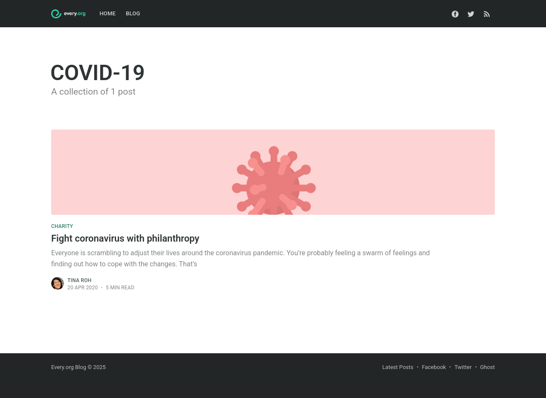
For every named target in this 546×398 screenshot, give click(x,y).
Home (107, 13)
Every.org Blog (68, 367)
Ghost (487, 367)
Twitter (462, 367)
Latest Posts (397, 367)
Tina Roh (79, 280)
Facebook (434, 367)
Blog (133, 13)
